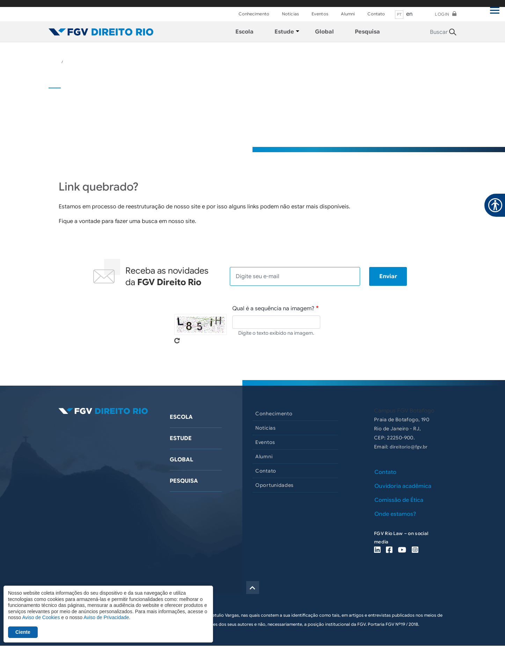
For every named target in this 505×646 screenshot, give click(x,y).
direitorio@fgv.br (408, 447)
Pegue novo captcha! (177, 340)
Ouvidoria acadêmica (402, 486)
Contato (376, 13)
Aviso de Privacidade (106, 617)
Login (442, 14)
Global (181, 459)
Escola (181, 417)
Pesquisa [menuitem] (367, 31)
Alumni (348, 13)
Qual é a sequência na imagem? (273, 308)
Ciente (22, 632)
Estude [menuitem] (284, 31)
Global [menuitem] (324, 31)
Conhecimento (254, 13)
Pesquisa (184, 480)
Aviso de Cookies (41, 617)
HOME (54, 62)
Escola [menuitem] (244, 31)
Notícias (290, 13)
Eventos (320, 13)
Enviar (388, 276)
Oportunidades (274, 485)
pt (399, 14)
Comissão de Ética (398, 500)
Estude (181, 438)
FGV (244, 3)
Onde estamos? (395, 514)
